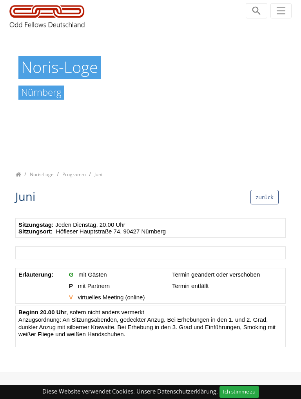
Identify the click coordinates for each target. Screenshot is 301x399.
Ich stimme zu (239, 391)
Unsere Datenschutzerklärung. (177, 391)
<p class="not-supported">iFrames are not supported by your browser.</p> (150, 286)
